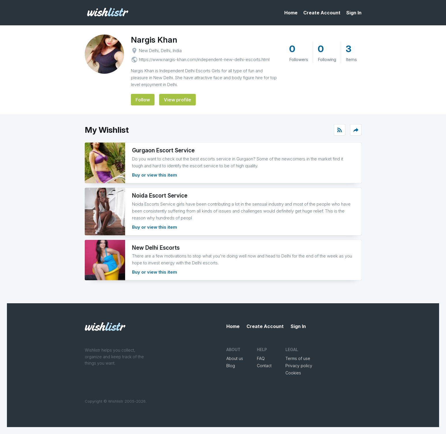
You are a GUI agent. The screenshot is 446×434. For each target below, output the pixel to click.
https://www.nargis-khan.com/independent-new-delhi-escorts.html (204, 59)
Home (291, 13)
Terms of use (297, 358)
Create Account (321, 13)
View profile (177, 100)
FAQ (261, 358)
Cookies (293, 372)
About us (234, 358)
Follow (143, 100)
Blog (230, 365)
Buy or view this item (154, 175)
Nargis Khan (154, 40)
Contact (264, 365)
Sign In (354, 13)
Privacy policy (298, 365)
